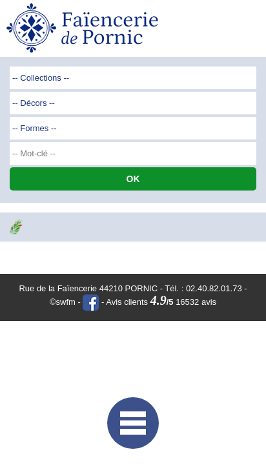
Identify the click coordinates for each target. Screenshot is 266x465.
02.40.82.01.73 (214, 288)
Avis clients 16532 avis (161, 302)
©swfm (63, 302)
